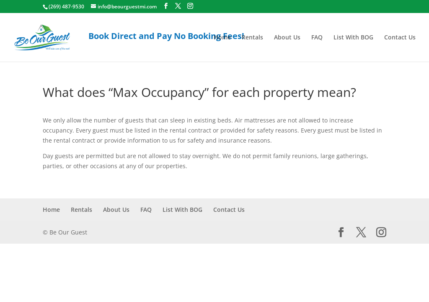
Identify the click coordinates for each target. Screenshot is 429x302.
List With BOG (353, 37)
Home (222, 37)
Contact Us (400, 37)
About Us (287, 37)
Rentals (252, 37)
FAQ (317, 37)
